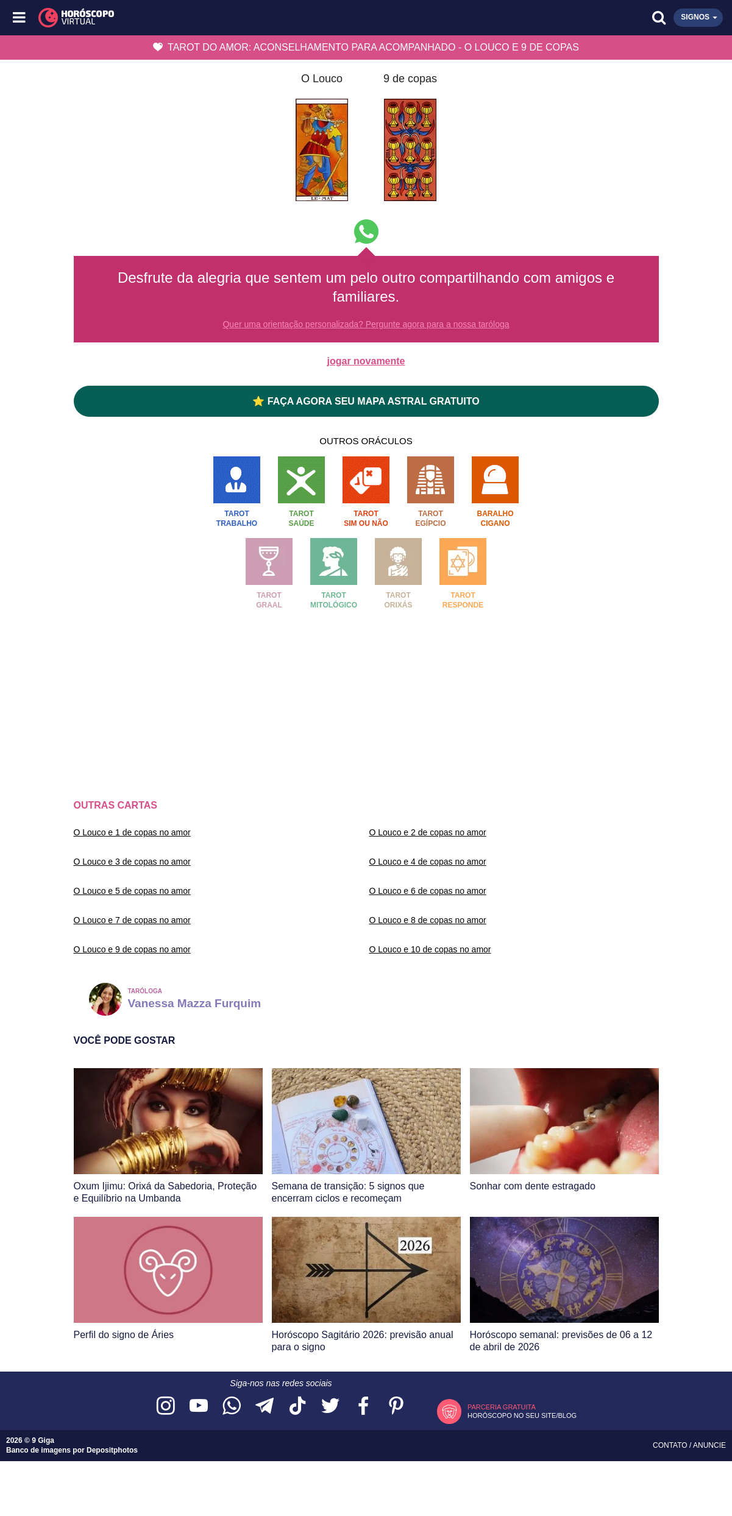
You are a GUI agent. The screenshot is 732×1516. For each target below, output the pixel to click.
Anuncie (709, 1445)
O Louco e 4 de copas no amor (427, 861)
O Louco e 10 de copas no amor (430, 949)
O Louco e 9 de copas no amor (132, 949)
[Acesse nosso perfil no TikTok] (297, 1406)
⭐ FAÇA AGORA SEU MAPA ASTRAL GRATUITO (365, 401)
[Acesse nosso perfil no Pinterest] (396, 1406)
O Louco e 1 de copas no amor (132, 832)
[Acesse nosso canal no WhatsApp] (231, 1406)
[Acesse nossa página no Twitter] (330, 1406)
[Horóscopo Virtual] (194, 17)
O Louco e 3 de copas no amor (132, 861)
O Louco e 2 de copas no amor (427, 832)
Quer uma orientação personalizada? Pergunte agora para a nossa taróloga (365, 324)
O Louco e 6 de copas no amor (427, 891)
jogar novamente (366, 361)
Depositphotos (112, 1450)
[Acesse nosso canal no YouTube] (198, 1406)
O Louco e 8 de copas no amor (427, 920)
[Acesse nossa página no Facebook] (363, 1406)
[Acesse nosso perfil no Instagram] (165, 1406)
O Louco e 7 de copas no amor (132, 920)
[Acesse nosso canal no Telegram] (264, 1406)
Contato (671, 1445)
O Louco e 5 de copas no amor (132, 891)
